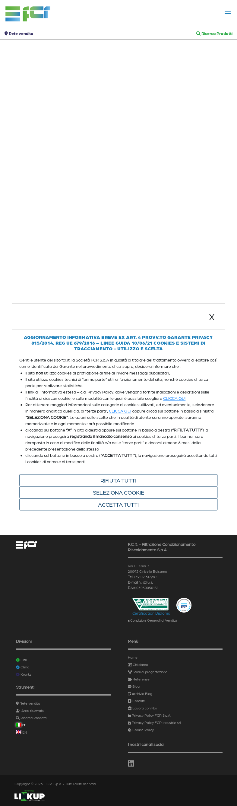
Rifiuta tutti (118, 480)
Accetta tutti (118, 504)
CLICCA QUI (174, 398)
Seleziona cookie (118, 492)
